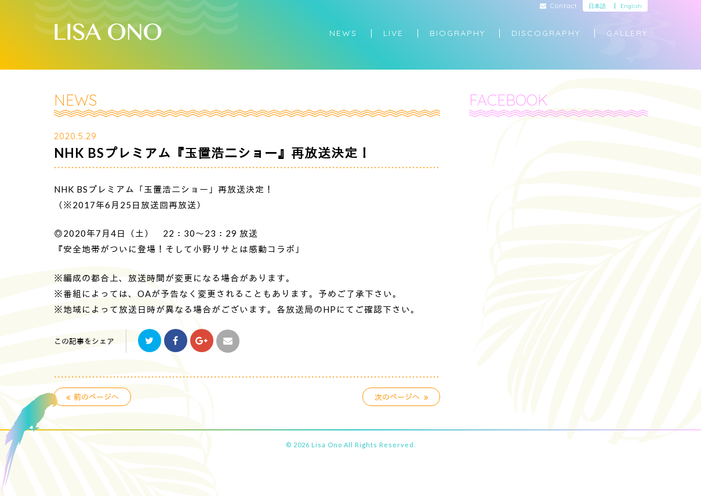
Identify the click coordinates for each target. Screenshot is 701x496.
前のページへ (92, 396)
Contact (558, 6)
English (631, 6)
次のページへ (401, 396)
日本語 (597, 6)
